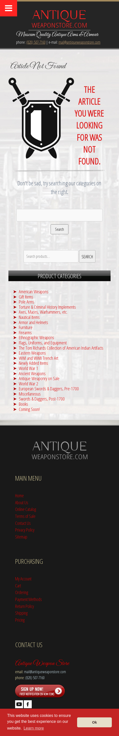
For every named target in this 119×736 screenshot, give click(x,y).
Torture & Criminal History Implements (47, 306)
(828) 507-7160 (35, 42)
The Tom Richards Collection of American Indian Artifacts (61, 347)
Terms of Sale (25, 516)
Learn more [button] (34, 728)
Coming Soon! (29, 409)
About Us (21, 502)
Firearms (25, 332)
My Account (23, 578)
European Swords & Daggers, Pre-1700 (49, 388)
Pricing (20, 620)
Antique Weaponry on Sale (39, 378)
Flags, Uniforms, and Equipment (43, 342)
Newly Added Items (33, 363)
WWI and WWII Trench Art (38, 358)
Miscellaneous (30, 393)
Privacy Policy (24, 530)
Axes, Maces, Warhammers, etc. (43, 311)
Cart (18, 585)
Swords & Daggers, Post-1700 (42, 398)
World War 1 (28, 368)
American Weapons (33, 291)
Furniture (25, 327)
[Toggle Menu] (8, 8)
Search (59, 229)
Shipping (21, 613)
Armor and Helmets (33, 322)
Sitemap (21, 537)
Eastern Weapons (32, 352)
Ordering (21, 592)
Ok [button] (94, 722)
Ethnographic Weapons (36, 337)
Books (23, 404)
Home (19, 495)
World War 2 (28, 383)
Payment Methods (28, 599)
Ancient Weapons (32, 373)
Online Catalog (25, 509)
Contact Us (23, 523)
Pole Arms (26, 301)
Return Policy (24, 606)
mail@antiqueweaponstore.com (79, 42)
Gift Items (26, 296)
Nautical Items (29, 317)
